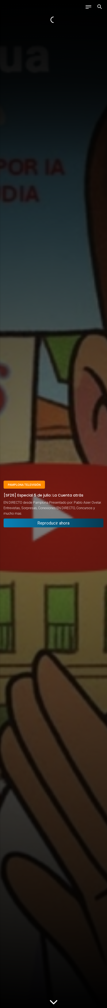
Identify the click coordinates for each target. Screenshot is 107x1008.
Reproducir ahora (53, 523)
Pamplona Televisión (24, 484)
